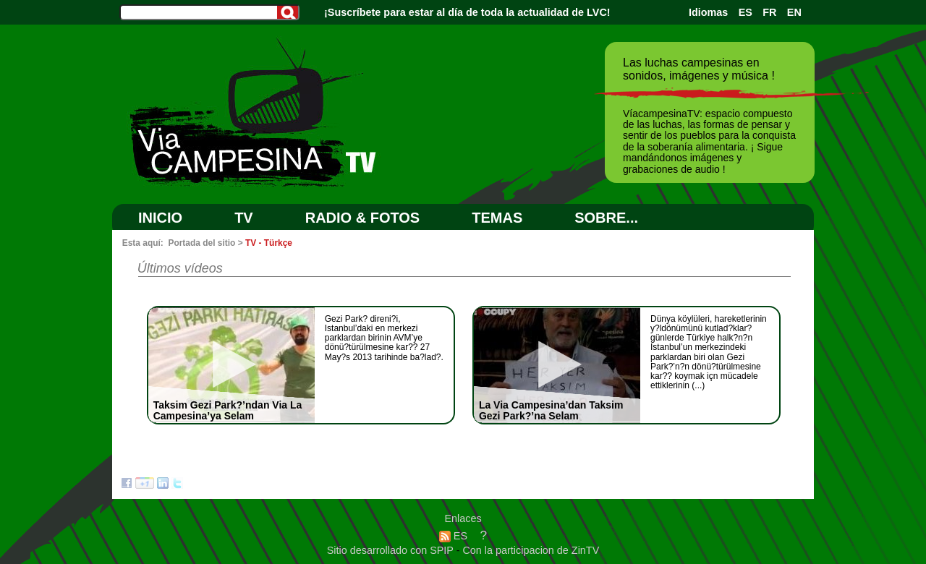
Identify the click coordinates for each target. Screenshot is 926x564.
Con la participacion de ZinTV (530, 550)
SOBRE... (606, 218)
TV (243, 218)
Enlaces (462, 518)
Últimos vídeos (180, 268)
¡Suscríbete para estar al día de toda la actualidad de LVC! (467, 12)
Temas (497, 218)
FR (769, 12)
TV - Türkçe (268, 243)
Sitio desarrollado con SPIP (391, 550)
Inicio (160, 218)
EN (794, 12)
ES (745, 12)
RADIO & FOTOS (362, 218)
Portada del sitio (201, 243)
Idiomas (708, 12)
